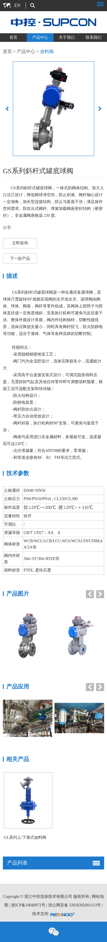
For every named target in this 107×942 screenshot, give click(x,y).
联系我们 (94, 37)
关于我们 (67, 37)
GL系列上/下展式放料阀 (25, 837)
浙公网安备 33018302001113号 (74, 905)
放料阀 (47, 51)
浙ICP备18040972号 (28, 905)
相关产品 (17, 759)
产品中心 (40, 37)
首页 (13, 37)
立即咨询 (20, 243)
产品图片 (17, 593)
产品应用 (17, 686)
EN (17, 5)
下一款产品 (20, 258)
